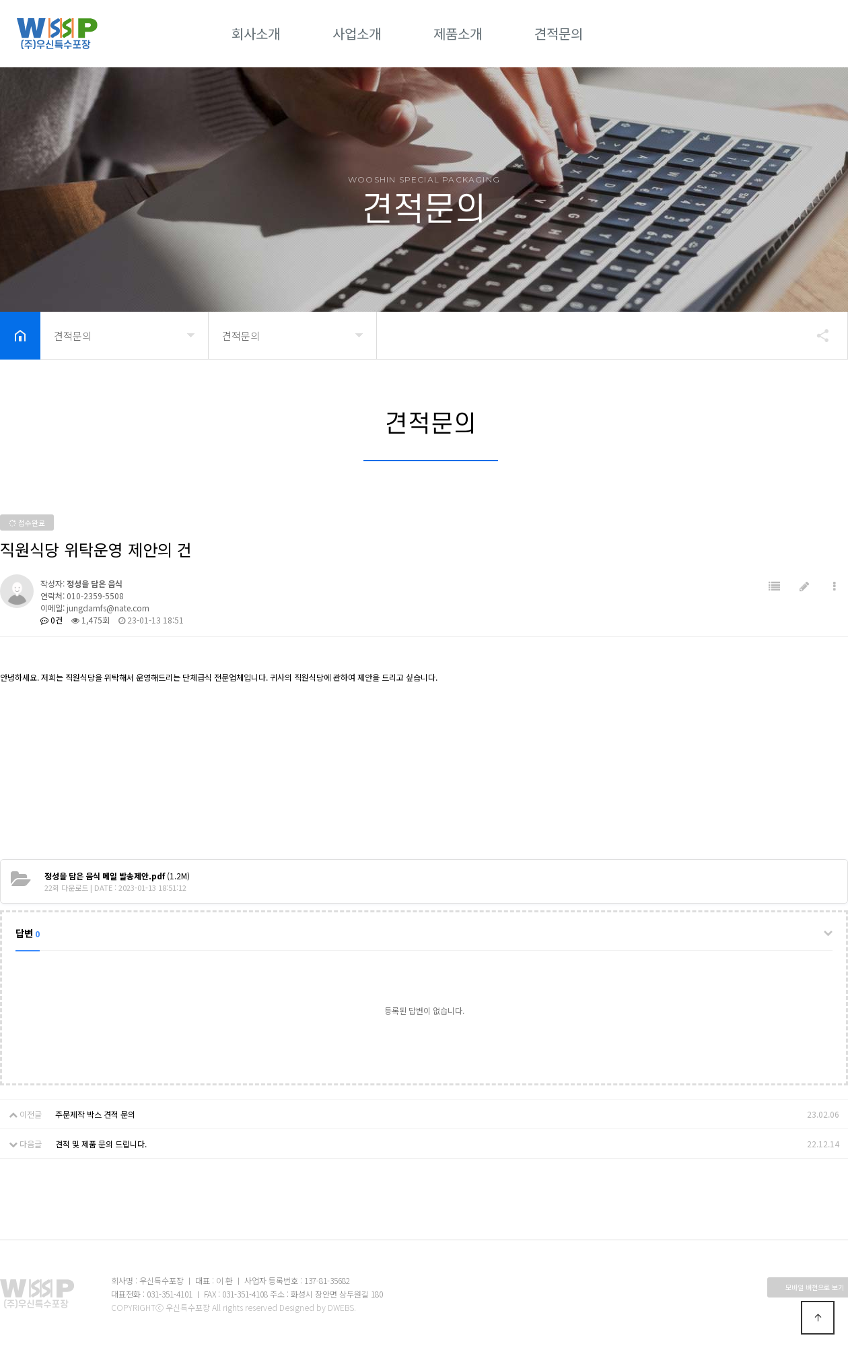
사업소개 (356, 33)
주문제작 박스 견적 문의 (95, 1114)
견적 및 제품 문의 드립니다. (101, 1143)
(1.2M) (117, 875)
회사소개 (256, 33)
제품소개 (457, 33)
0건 (51, 620)
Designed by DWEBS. (317, 1307)
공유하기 (816, 335)
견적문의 (558, 33)
